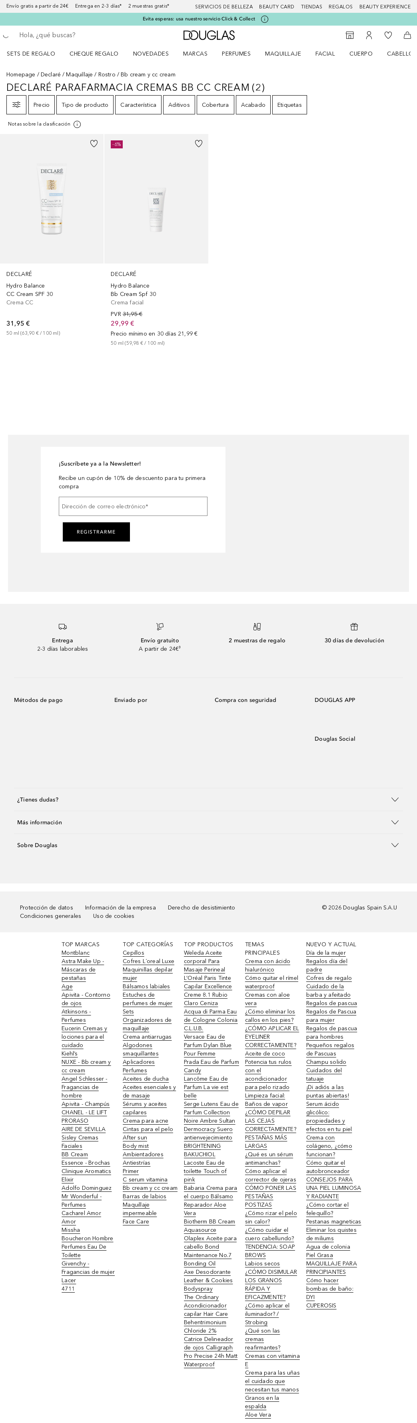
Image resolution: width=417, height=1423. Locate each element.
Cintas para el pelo (148, 1129)
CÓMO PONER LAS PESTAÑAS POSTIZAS (270, 1196)
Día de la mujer (326, 952)
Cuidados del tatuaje (324, 1074)
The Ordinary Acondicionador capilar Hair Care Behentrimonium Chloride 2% (206, 1314)
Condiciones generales (50, 916)
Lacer (69, 1280)
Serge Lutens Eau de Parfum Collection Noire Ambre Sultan (211, 1112)
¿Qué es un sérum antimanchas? (269, 1158)
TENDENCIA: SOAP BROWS (270, 1251)
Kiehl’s (70, 1053)
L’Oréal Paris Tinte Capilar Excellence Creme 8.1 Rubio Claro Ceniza (208, 991)
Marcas (195, 53)
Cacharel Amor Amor (81, 1217)
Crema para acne (145, 1120)
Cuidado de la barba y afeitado (328, 990)
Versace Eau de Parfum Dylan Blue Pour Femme (207, 1045)
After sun (135, 1137)
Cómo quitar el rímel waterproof (271, 982)
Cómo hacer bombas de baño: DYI (329, 1289)
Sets (128, 1011)
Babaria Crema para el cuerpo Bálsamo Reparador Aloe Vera (210, 1201)
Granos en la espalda (262, 1402)
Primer (131, 1171)
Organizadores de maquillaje (147, 1024)
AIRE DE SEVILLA (84, 1129)
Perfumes (236, 53)
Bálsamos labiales (146, 986)
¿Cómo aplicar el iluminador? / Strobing (267, 1314)
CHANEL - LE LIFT (84, 1112)
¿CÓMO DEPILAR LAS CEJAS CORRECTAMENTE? (270, 1121)
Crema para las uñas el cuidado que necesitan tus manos (272, 1381)
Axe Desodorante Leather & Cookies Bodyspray (208, 1280)
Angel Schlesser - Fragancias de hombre (84, 1087)
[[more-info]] (45, 124)
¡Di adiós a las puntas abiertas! (327, 1091)
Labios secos (262, 1263)
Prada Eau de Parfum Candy (211, 1066)
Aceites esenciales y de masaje (149, 1091)
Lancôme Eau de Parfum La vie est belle (206, 1087)
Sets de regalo (31, 53)
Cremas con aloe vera (267, 999)
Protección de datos (46, 907)
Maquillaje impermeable (140, 1209)
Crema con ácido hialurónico (267, 965)
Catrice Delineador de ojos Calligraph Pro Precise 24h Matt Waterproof (210, 1352)
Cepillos (133, 952)
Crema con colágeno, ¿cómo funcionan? (329, 1146)
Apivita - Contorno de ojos (86, 999)
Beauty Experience (385, 7)
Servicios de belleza (224, 7)
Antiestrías (136, 1162)
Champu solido (326, 1062)
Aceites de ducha (146, 1078)
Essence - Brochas (86, 1162)
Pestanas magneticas (333, 1221)
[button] (208, 799)
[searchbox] (76, 35)
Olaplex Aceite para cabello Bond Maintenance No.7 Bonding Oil (210, 1251)
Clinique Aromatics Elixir (86, 1175)
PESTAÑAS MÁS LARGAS (266, 1141)
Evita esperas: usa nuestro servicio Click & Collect (199, 19)
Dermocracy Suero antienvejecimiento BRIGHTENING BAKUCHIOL (208, 1142)
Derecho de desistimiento (201, 907)
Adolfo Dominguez (87, 1188)
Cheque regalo (94, 53)
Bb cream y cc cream (150, 1188)
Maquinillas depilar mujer (148, 973)
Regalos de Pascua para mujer (331, 1015)
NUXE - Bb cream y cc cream (86, 1066)
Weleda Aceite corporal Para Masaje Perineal (204, 961)
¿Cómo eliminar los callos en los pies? (270, 1015)
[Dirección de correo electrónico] (133, 506)
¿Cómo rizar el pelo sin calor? (271, 1217)
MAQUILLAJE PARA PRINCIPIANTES (331, 1267)
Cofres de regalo (329, 978)
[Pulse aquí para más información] (264, 19)
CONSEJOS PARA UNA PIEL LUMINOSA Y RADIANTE (333, 1188)
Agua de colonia (328, 1246)
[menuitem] (36, 53)
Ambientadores (143, 1154)
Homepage (21, 74)
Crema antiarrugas (147, 1036)
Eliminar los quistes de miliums (331, 1234)
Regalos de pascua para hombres (331, 1032)
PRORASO (75, 1120)
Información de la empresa (120, 907)
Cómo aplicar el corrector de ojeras (270, 1175)
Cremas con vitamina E (272, 1360)
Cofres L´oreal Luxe (148, 961)
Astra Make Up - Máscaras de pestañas (83, 969)
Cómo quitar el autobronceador (328, 1167)
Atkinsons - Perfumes (76, 1015)
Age (67, 986)
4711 (68, 1288)
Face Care (136, 1221)
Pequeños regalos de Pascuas (330, 1049)
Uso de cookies (113, 916)
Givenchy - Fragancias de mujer (88, 1267)
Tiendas (312, 7)
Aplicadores (139, 1062)
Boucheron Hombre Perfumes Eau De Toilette (87, 1247)
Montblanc (76, 952)
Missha (71, 1230)
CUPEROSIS (321, 1305)
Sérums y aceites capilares (145, 1108)
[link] (52, 235)
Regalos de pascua (331, 1003)
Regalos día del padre (326, 965)
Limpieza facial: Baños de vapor (266, 1099)
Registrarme (96, 532)
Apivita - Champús (86, 1104)
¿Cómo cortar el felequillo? (327, 1209)
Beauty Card (277, 7)
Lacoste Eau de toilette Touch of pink (205, 1171)
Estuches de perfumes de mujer (147, 999)
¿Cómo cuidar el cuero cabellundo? (269, 1234)
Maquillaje (283, 53)
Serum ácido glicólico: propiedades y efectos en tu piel (329, 1117)
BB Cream (75, 1154)
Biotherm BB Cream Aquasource (209, 1225)
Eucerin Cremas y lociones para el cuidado (84, 1037)
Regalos (341, 7)
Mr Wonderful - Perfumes (82, 1200)
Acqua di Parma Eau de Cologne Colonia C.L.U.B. (211, 1020)
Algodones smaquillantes (141, 1049)
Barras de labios (144, 1196)
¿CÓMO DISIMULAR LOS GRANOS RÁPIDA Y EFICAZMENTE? (271, 1285)
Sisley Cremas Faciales (80, 1141)
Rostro (107, 74)
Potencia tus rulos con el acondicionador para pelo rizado (268, 1075)
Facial (325, 53)
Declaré (51, 74)
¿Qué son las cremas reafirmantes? (263, 1339)
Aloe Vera (258, 1414)
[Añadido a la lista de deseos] (94, 143)
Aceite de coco (265, 1053)
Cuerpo (361, 53)
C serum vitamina (145, 1179)
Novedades (151, 53)
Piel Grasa (319, 1255)
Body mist (136, 1146)
